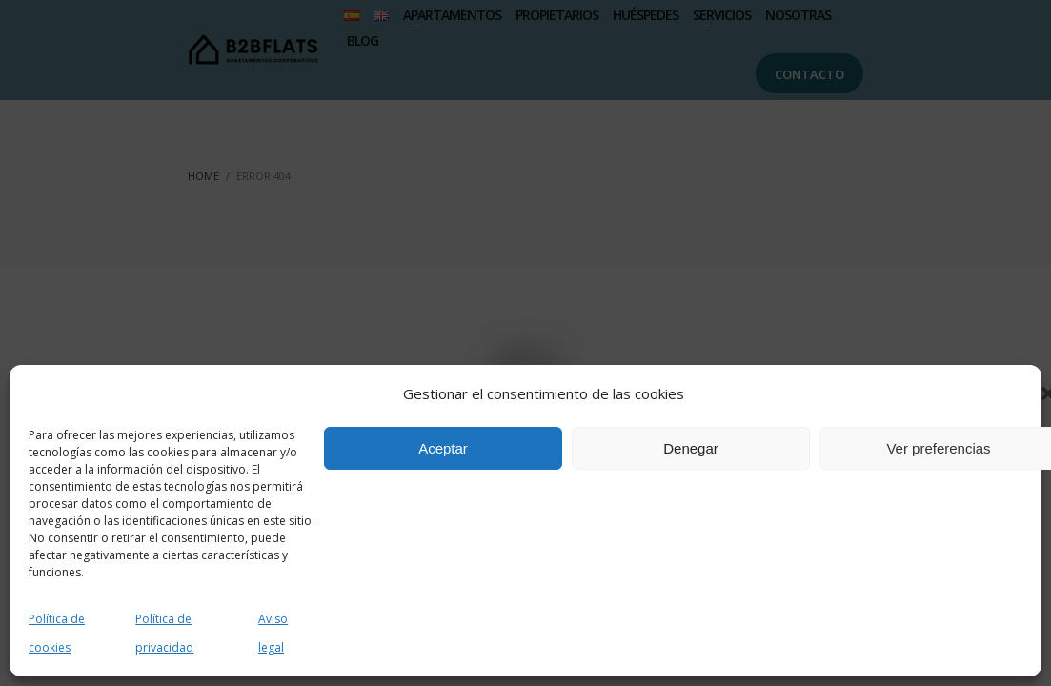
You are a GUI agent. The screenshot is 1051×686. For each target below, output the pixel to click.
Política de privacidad (164, 633)
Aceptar (443, 448)
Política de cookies (57, 633)
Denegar (690, 448)
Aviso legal (273, 633)
